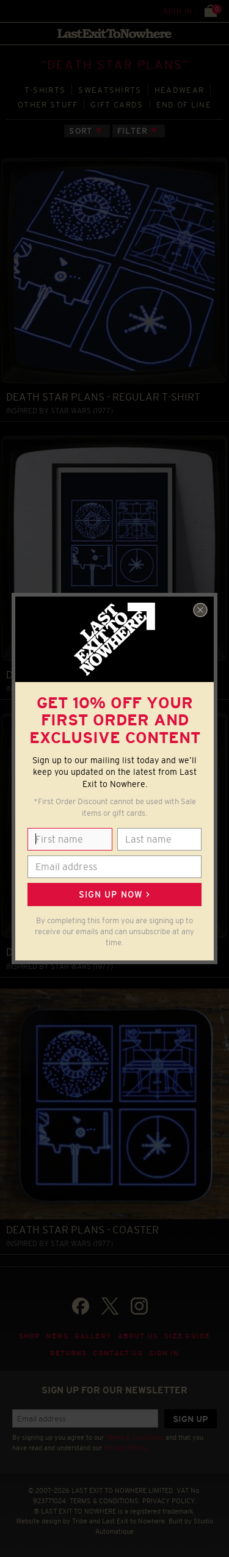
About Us (138, 1336)
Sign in (178, 11)
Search (36, 10)
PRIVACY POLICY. (169, 1500)
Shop (29, 1336)
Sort (80, 131)
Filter (132, 131)
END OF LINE (183, 105)
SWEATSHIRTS (109, 90)
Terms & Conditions (135, 1437)
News (57, 1336)
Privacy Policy (125, 1447)
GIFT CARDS (116, 105)
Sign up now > (114, 894)
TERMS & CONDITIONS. (105, 1500)
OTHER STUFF (48, 105)
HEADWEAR (179, 90)
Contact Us (117, 1353)
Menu (12, 10)
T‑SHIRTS (45, 90)
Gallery (93, 1336)
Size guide (187, 1336)
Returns (68, 1353)
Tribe (79, 1521)
